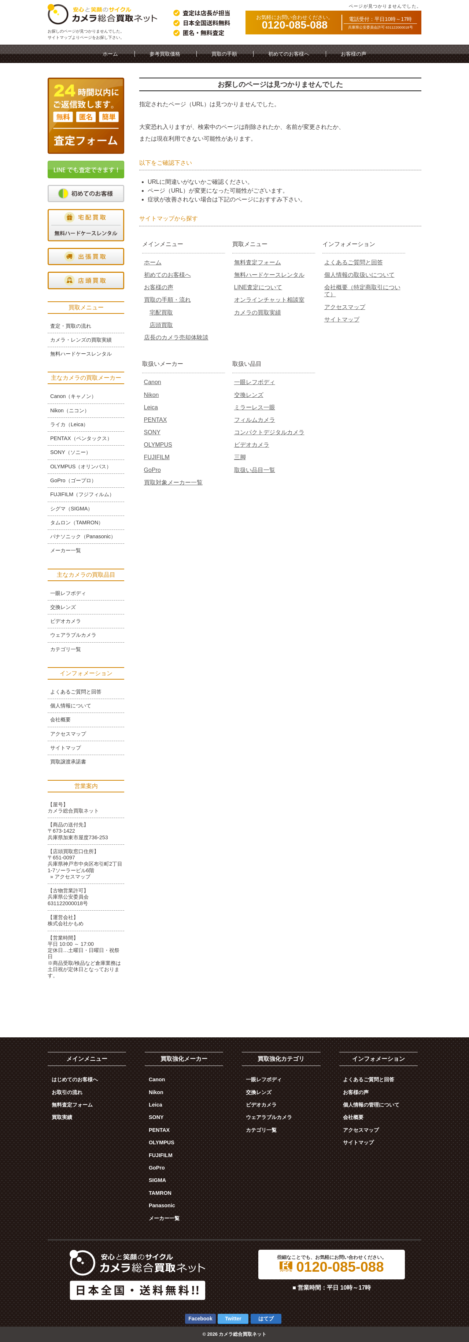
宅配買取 (161, 312)
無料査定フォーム (257, 262)
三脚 (240, 457)
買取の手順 (224, 54)
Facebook (200, 1318)
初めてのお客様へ (288, 54)
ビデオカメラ (251, 445)
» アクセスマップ (70, 877)
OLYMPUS (158, 445)
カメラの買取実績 (257, 312)
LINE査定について (258, 287)
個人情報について (70, 706)
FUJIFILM (157, 457)
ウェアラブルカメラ (73, 635)
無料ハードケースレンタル (269, 275)
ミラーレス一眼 (254, 407)
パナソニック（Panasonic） (83, 536)
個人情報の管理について (371, 1105)
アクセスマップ (344, 307)
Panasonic (162, 1205)
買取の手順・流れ (167, 300)
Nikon (151, 395)
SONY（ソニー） (70, 452)
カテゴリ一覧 (65, 649)
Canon (152, 382)
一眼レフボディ (254, 382)
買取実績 (62, 1117)
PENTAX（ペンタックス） (81, 438)
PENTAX (155, 420)
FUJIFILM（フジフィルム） (82, 494)
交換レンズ (248, 395)
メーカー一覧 (65, 550)
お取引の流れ (67, 1092)
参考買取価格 (164, 54)
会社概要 (60, 719)
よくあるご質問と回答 (353, 262)
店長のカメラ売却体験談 (176, 337)
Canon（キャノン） (73, 396)
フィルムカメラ (254, 420)
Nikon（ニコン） (69, 410)
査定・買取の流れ (70, 326)
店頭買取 (161, 325)
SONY (152, 432)
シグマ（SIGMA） (71, 509)
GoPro (152, 470)
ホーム (110, 54)
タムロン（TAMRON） (76, 522)
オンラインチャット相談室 (269, 300)
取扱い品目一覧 (254, 470)
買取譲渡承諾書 (68, 762)
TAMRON (160, 1193)
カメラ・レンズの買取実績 (81, 340)
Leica (151, 407)
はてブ (266, 1318)
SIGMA (157, 1180)
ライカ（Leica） (69, 424)
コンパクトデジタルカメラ (269, 432)
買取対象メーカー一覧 (173, 482)
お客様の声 (353, 54)
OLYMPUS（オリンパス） (80, 466)
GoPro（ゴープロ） (73, 480)
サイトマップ (341, 319)
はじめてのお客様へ (75, 1079)
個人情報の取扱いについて (359, 275)
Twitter (233, 1318)
